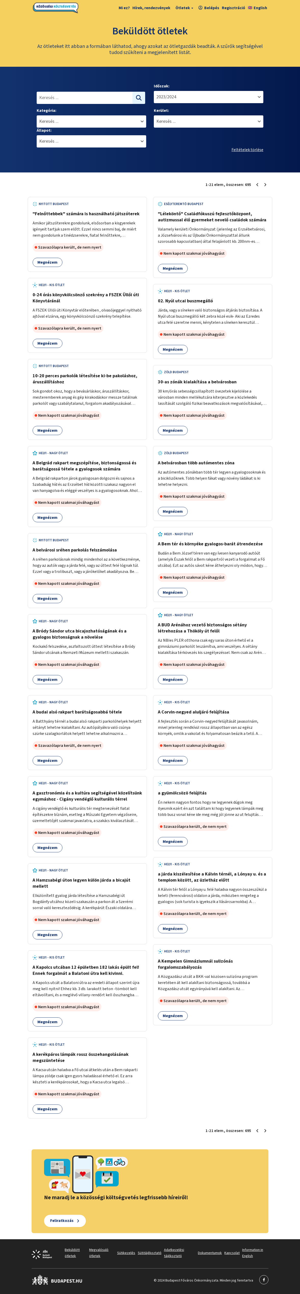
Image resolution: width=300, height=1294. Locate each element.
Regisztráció (233, 8)
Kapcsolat (232, 1253)
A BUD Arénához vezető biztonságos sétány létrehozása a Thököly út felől (202, 628)
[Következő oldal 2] (265, 185)
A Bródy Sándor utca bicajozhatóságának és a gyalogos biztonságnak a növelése (80, 634)
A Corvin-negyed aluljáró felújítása (193, 712)
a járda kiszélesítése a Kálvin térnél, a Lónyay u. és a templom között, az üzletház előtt (212, 877)
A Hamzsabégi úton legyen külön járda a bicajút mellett (81, 883)
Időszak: (161, 86)
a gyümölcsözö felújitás (182, 793)
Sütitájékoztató (149, 1253)
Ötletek (185, 8)
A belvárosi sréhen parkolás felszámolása (75, 550)
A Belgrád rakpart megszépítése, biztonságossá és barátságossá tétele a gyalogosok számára (84, 466)
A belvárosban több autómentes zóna (196, 463)
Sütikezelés (126, 1253)
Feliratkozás (62, 1220)
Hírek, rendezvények (151, 8)
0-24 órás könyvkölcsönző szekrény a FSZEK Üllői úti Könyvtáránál (86, 298)
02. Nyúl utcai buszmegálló (185, 301)
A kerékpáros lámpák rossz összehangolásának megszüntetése (81, 1057)
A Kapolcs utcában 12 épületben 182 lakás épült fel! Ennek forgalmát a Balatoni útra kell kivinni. (86, 970)
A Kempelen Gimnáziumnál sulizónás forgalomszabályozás (195, 964)
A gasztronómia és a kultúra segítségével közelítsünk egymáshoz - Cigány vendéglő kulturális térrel (87, 796)
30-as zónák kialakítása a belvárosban (197, 382)
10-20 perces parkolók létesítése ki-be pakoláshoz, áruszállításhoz (85, 379)
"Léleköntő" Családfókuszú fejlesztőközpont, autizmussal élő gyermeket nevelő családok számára (212, 217)
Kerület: (161, 110)
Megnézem (47, 262)
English (257, 8)
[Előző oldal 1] (257, 185)
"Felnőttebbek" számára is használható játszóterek (86, 214)
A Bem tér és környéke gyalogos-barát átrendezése (210, 544)
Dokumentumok (210, 1253)
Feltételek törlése (247, 149)
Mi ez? (124, 8)
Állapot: (44, 130)
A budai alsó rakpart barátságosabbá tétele (77, 712)
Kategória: (46, 110)
